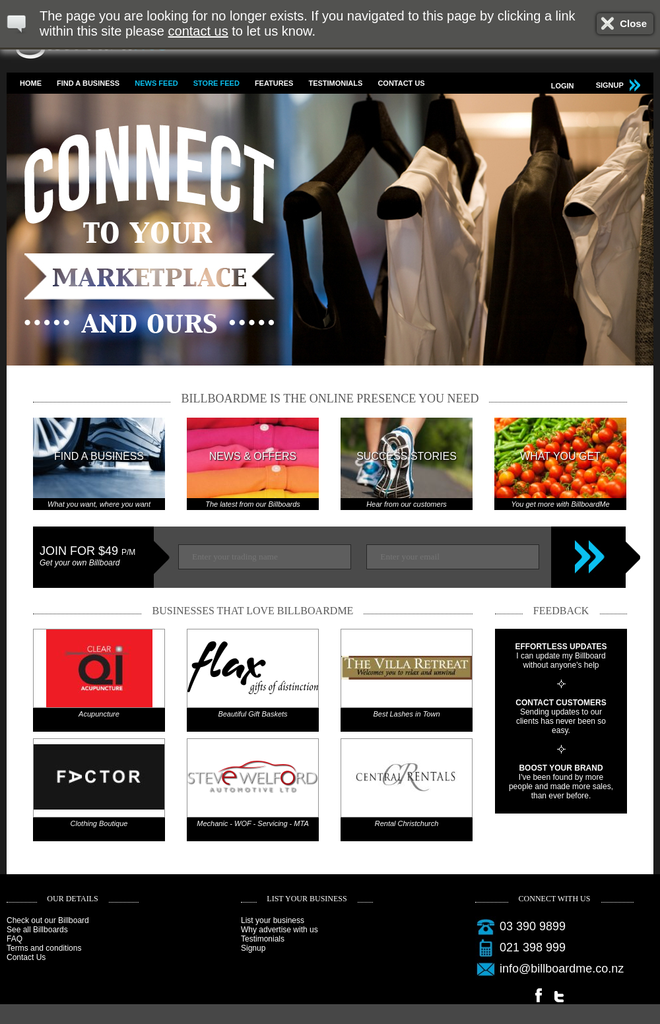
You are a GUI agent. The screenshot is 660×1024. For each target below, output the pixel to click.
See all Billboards (37, 929)
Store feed (216, 83)
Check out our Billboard (48, 920)
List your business (272, 920)
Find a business (88, 83)
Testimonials (335, 83)
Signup (253, 948)
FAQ (14, 939)
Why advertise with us (279, 929)
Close (633, 23)
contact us (198, 31)
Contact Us (401, 83)
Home (31, 83)
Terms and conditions (44, 948)
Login (562, 86)
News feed (156, 83)
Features (274, 83)
